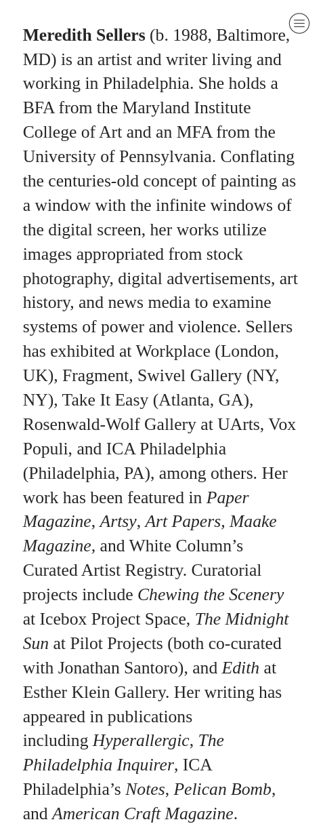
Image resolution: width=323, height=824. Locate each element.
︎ (299, 23)
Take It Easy (105, 400)
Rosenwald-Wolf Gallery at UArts (141, 424)
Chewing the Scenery (210, 594)
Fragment (95, 375)
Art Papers (183, 521)
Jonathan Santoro (115, 668)
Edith (241, 668)
